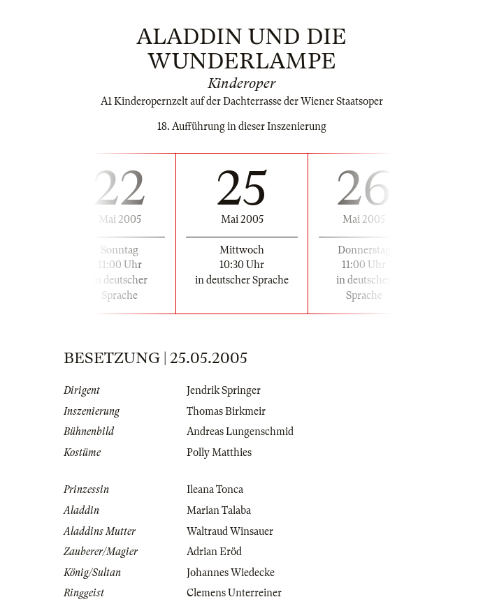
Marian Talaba (219, 510)
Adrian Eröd (214, 551)
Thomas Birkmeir (226, 411)
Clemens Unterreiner (234, 592)
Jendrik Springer (224, 390)
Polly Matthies (219, 452)
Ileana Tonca (215, 489)
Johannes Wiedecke (231, 572)
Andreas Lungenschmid (240, 431)
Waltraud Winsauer (230, 531)
